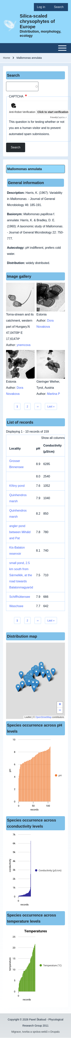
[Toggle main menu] (35, 48)
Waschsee (16, 606)
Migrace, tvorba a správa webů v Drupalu (35, 1031)
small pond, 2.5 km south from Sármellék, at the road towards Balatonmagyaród (21, 575)
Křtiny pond (17, 485)
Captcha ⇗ (58, 117)
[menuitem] (42, 7)
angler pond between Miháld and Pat (19, 532)
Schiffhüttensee (19, 596)
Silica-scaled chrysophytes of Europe (37, 21)
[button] (36, 673)
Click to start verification (52, 111)
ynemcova (23, 345)
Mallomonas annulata (24, 169)
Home (6, 57)
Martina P (53, 393)
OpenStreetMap (43, 717)
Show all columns (53, 437)
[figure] (35, 776)
